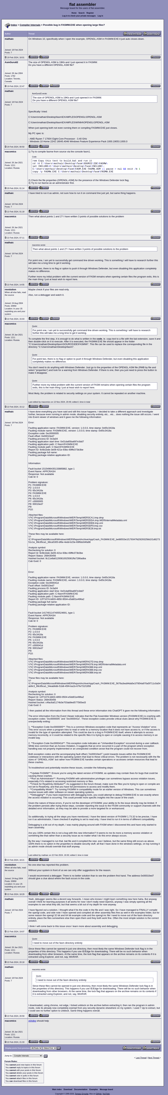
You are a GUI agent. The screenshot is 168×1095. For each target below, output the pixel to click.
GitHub (98, 1094)
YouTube (106, 1094)
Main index (57, 1089)
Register (90, 13)
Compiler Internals (30, 25)
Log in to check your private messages (79, 16)
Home (74, 13)
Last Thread (141, 1058)
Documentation (80, 1089)
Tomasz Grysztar (81, 1094)
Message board (106, 1089)
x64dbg (32, 1020)
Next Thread (153, 1058)
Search (82, 13)
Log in (100, 16)
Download (68, 1089)
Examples (93, 1089)
